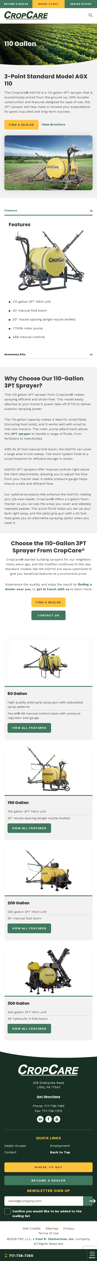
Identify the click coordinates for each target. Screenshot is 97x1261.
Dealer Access (80, 4)
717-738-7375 (52, 1111)
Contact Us (48, 615)
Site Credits (32, 1228)
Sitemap (52, 1228)
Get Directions (48, 1097)
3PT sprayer (20, 434)
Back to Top (60, 1152)
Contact (10, 1152)
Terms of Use (48, 1233)
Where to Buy (48, 4)
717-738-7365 (18, 1255)
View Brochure (53, 124)
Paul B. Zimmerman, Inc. (55, 1239)
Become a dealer (16, 4)
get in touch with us (53, 589)
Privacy (68, 1228)
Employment (60, 1146)
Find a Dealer (21, 124)
